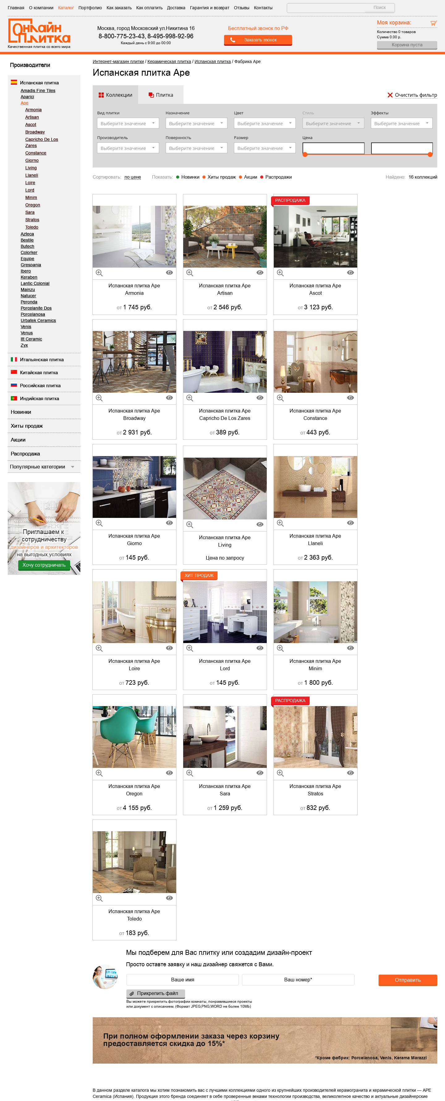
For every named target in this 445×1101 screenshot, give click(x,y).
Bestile (27, 240)
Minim (31, 197)
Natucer (28, 296)
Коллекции (119, 94)
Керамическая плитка (169, 61)
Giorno (32, 160)
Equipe (27, 259)
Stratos (32, 220)
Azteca (27, 234)
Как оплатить (149, 8)
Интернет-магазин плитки (118, 61)
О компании (41, 8)
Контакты (263, 8)
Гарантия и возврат (209, 8)
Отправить (408, 726)
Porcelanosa (33, 314)
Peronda (29, 302)
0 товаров (407, 31)
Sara (30, 212)
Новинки (190, 177)
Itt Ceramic (31, 339)
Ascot (30, 124)
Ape (24, 103)
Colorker (29, 252)
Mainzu (28, 289)
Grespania (31, 265)
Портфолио (90, 8)
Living (31, 168)
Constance (35, 153)
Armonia (33, 110)
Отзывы (241, 8)
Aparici (27, 97)
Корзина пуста (407, 44)
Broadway (35, 132)
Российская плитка (40, 385)
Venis (26, 327)
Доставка (176, 8)
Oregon (32, 205)
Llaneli (31, 175)
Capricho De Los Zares (41, 142)
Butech (27, 246)
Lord (29, 190)
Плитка (164, 94)
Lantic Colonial (35, 283)
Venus (27, 333)
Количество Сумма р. (407, 29)
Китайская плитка (39, 372)
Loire (30, 183)
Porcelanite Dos (36, 308)
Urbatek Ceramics (38, 320)
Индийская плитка (39, 398)
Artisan (32, 117)
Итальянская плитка (42, 359)
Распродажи (278, 177)
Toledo (31, 227)
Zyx (24, 345)
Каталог (66, 8)
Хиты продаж (222, 177)
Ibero (26, 271)
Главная (16, 8)
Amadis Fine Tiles (38, 90)
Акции (250, 177)
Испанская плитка (39, 82)
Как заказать (119, 8)
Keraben (29, 277)
